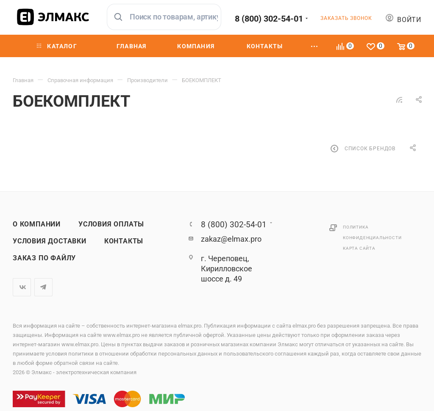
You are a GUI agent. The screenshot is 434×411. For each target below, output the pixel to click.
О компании (37, 224)
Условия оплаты (111, 224)
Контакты (123, 241)
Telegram (43, 287)
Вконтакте (22, 287)
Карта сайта (359, 248)
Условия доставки (49, 241)
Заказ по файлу (44, 258)
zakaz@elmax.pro (231, 238)
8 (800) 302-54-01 (269, 19)
